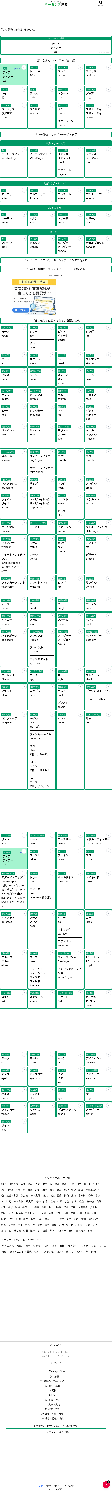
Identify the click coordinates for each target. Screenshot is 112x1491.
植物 (83, 1218)
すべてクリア (56, 1363)
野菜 (93, 1251)
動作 (3, 1183)
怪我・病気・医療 (52, 1195)
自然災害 (14, 1183)
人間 (38, 1183)
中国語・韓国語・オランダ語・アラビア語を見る (56, 269)
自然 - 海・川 (84, 1183)
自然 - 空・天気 (77, 1230)
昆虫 (11, 1218)
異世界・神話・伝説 (54, 1381)
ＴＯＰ (39, 1485)
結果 (46, 1245)
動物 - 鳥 (47, 1183)
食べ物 (90, 1201)
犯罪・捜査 (70, 1207)
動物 (45, 1189)
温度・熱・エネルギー (55, 1230)
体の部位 (93, 1218)
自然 (71, 1183)
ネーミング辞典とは (57, 1431)
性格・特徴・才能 (59, 1201)
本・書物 (19, 1201)
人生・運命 (27, 1183)
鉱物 (74, 1201)
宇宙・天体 (24, 1224)
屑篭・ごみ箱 (17, 1251)
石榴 (62, 1245)
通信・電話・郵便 (47, 1224)
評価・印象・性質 (51, 1213)
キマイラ (84, 1245)
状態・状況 (37, 1218)
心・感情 (34, 1207)
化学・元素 (91, 1213)
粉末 (28, 1245)
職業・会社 (51, 1218)
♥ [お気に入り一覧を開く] (108, 1483)
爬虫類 (30, 1201)
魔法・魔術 (55, 1207)
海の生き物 (42, 1201)
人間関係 (83, 1207)
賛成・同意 (33, 1251)
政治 (44, 1207)
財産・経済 (61, 1183)
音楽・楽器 (56, 1189)
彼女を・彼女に (65, 1251)
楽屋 (4, 1251)
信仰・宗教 (22, 1218)
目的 (94, 1245)
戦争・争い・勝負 (73, 1189)
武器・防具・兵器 (73, 1213)
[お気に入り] (23, 67)
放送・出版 (12, 1195)
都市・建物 (34, 1189)
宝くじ (11, 1245)
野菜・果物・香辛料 (75, 1195)
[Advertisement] (56, 16)
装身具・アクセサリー (28, 1213)
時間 (9, 1201)
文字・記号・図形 (69, 1218)
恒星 (20, 1245)
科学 (90, 1230)
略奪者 (37, 1245)
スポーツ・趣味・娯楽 (71, 1224)
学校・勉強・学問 (17, 1207)
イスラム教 (48, 1251)
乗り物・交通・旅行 (24, 1230)
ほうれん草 (82, 1251)
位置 (81, 1201)
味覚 (3, 1218)
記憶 (54, 1245)
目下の (103, 1245)
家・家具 (36, 1195)
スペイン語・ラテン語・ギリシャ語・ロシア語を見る (56, 260)
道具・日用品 (8, 1224)
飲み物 (24, 1195)
